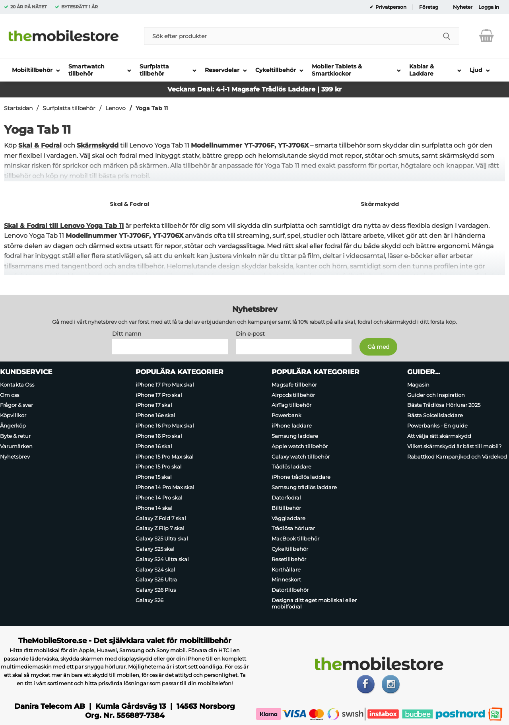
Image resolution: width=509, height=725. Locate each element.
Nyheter (462, 7)
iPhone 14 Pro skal (159, 497)
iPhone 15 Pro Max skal (165, 456)
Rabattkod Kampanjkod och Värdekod (457, 456)
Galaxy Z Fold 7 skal (161, 518)
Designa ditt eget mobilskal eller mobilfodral (314, 603)
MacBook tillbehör (295, 538)
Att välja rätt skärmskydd (439, 435)
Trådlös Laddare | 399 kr (302, 89)
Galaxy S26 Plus (156, 590)
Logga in (488, 7)
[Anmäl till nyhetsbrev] (378, 346)
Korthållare (286, 569)
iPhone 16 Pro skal (159, 435)
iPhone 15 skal (154, 477)
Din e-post (250, 333)
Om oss (9, 394)
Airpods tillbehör (293, 394)
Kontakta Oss (17, 384)
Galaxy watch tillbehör (301, 456)
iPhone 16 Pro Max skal (165, 425)
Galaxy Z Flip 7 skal (160, 528)
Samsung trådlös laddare (304, 487)
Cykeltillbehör (290, 549)
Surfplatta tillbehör (69, 108)
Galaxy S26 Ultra (156, 579)
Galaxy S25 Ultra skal (162, 538)
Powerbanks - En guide (437, 425)
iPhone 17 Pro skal (159, 394)
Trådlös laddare (291, 466)
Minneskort (286, 579)
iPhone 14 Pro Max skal (165, 487)
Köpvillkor (13, 415)
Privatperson (390, 7)
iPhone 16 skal (154, 446)
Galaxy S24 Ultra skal (162, 559)
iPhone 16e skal (155, 415)
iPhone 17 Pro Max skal (165, 384)
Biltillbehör (286, 507)
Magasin (418, 384)
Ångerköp (13, 425)
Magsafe (246, 89)
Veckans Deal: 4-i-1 (199, 89)
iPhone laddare (292, 425)
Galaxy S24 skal (155, 569)
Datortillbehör (290, 590)
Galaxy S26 (149, 600)
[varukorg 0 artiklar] (486, 36)
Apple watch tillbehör (300, 446)
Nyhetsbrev (15, 456)
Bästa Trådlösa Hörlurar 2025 (443, 405)
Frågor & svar (16, 405)
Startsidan (18, 108)
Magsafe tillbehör (294, 384)
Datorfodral (286, 497)
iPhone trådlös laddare (301, 477)
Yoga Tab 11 (152, 108)
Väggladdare (288, 518)
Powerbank (286, 415)
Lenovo (115, 108)
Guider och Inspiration (436, 394)
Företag (428, 7)
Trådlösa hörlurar (293, 528)
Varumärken (16, 446)
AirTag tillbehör (291, 405)
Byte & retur (15, 435)
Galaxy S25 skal (155, 549)
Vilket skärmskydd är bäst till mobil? (454, 446)
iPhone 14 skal (154, 507)
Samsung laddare (295, 435)
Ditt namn (126, 333)
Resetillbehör (289, 559)
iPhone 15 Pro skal (159, 466)
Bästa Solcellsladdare (435, 415)
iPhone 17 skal (154, 405)
